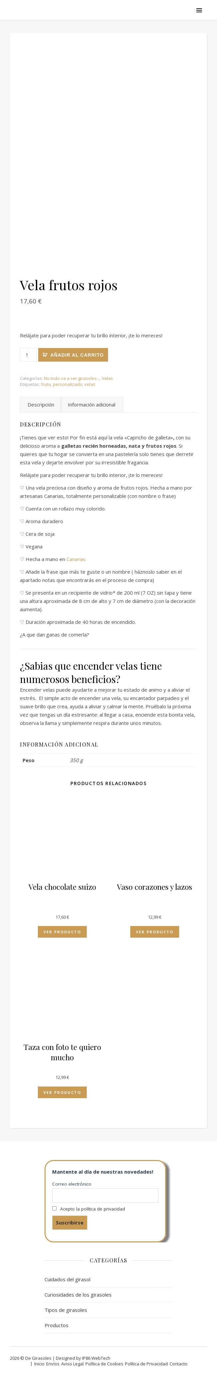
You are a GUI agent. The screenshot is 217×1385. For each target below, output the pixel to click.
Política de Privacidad (146, 1364)
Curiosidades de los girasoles (78, 1294)
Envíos (52, 1364)
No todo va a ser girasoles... (72, 378)
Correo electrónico (71, 1184)
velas (89, 384)
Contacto (178, 1364)
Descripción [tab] (41, 404)
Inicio (39, 1364)
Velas (107, 378)
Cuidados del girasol (67, 1279)
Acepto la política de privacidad (92, 1209)
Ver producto (62, 931)
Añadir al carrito (77, 355)
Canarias (76, 559)
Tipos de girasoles (66, 1310)
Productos (56, 1325)
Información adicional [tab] (91, 404)
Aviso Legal (72, 1364)
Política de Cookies (104, 1364)
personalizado (67, 384)
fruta (46, 384)
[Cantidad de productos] (28, 355)
